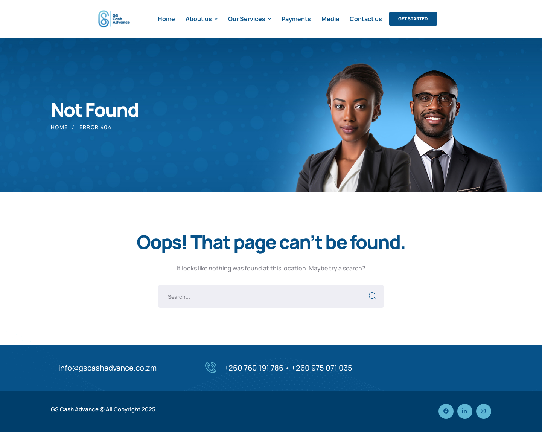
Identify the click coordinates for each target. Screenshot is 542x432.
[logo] (113, 18)
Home (59, 127)
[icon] (446, 411)
